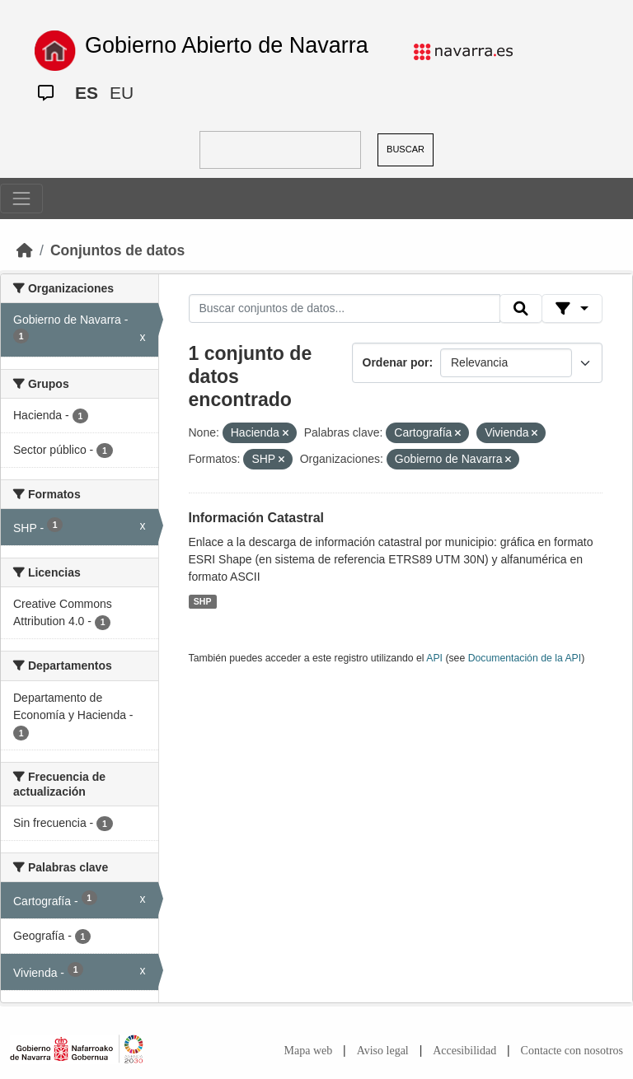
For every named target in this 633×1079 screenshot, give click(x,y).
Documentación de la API (525, 658)
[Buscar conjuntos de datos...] (344, 309)
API (434, 658)
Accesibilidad (464, 1050)
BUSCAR (405, 149)
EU (122, 92)
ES (86, 92)
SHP (203, 601)
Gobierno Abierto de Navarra (226, 45)
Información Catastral (256, 518)
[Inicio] (24, 250)
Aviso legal (383, 1050)
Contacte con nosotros (572, 1050)
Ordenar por (396, 362)
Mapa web (308, 1050)
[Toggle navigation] (21, 198)
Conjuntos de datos (117, 250)
